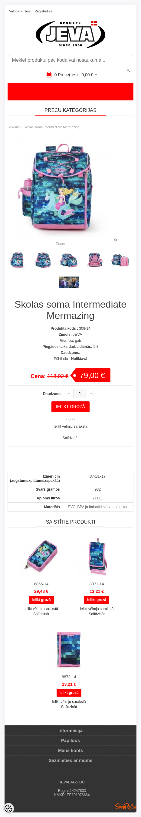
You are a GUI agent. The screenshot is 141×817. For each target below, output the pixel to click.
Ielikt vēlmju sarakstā (70, 426)
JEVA (77, 334)
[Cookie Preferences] (8, 808)
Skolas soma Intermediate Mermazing (52, 127)
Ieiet (28, 11)
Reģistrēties (43, 11)
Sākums (14, 127)
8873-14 (69, 677)
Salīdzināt (71, 438)
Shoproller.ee (125, 806)
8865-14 (41, 584)
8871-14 (97, 584)
